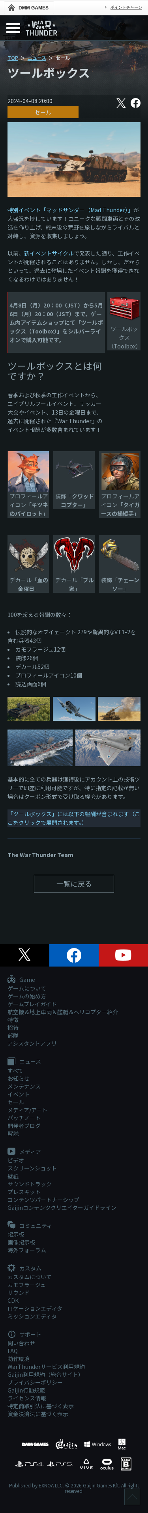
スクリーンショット (32, 1168)
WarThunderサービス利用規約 (46, 1366)
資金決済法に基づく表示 (37, 1414)
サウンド (18, 1292)
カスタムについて (29, 1277)
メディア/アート (27, 1110)
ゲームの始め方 (26, 996)
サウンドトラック (29, 1184)
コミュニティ (29, 1226)
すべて (15, 1070)
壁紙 (13, 1176)
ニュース (37, 57)
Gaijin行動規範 (26, 1390)
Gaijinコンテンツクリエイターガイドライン (61, 1207)
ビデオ (15, 1160)
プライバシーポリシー (35, 1382)
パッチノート (24, 1117)
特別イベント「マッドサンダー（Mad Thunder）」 (70, 210)
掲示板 (15, 1234)
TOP (12, 57)
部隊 (13, 1035)
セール (43, 112)
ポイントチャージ (126, 7)
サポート (24, 1335)
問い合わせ (21, 1343)
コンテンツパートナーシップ (43, 1199)
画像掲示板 (21, 1242)
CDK (13, 1300)
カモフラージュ (26, 1284)
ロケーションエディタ (34, 1308)
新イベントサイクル (49, 253)
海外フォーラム (26, 1250)
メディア (24, 1152)
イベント (18, 1094)
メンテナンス (24, 1086)
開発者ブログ (24, 1125)
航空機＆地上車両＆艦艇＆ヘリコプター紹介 (62, 1012)
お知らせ (18, 1078)
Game (21, 980)
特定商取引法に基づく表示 (40, 1406)
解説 (13, 1133)
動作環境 (18, 1358)
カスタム (24, 1268)
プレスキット (24, 1191)
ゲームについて (26, 988)
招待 (13, 1027)
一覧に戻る (74, 883)
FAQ (12, 1351)
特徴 (13, 1019)
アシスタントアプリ (32, 1043)
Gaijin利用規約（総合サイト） (45, 1374)
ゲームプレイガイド (32, 1004)
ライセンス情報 (26, 1398)
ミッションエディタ (32, 1316)
